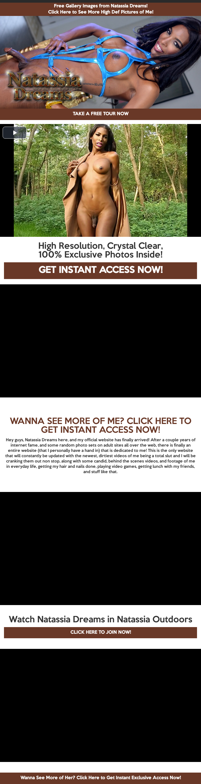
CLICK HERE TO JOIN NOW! (100, 633)
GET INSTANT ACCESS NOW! (100, 270)
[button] (15, 133)
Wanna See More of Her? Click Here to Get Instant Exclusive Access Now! (100, 778)
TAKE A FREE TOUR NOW (101, 114)
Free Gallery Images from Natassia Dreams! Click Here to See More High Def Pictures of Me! (100, 9)
